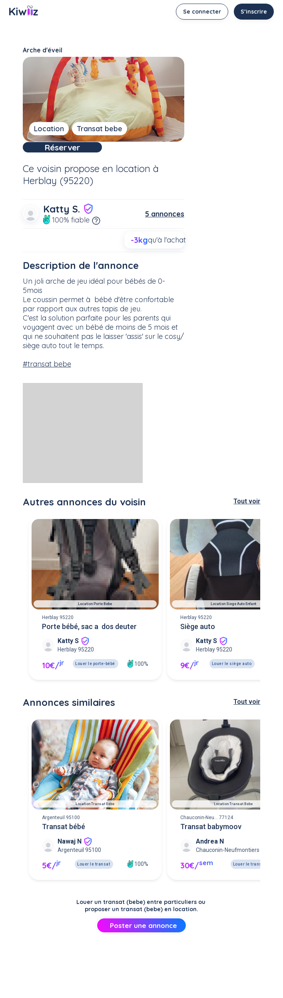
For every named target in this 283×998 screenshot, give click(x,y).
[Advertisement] (83, 445)
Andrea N (210, 853)
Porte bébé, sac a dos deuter (89, 638)
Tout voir (246, 513)
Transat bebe (99, 128)
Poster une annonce (141, 937)
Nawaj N (70, 853)
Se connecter (202, 11)
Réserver (103, 153)
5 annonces (164, 226)
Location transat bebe (95, 816)
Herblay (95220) (58, 192)
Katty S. (68, 221)
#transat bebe (47, 376)
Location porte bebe (95, 616)
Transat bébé (63, 838)
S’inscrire (254, 11)
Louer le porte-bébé (95, 675)
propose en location (107, 180)
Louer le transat (93, 876)
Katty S (68, 653)
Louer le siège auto (232, 675)
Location (49, 128)
